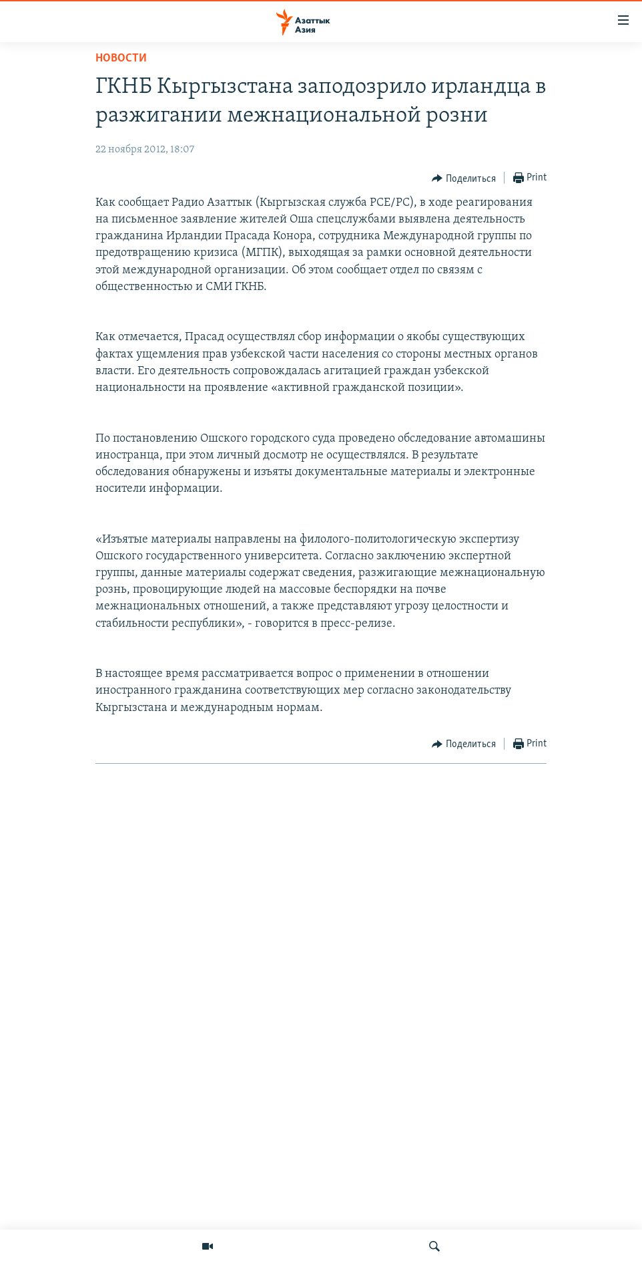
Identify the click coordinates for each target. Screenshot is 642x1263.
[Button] (464, 178)
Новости (121, 58)
